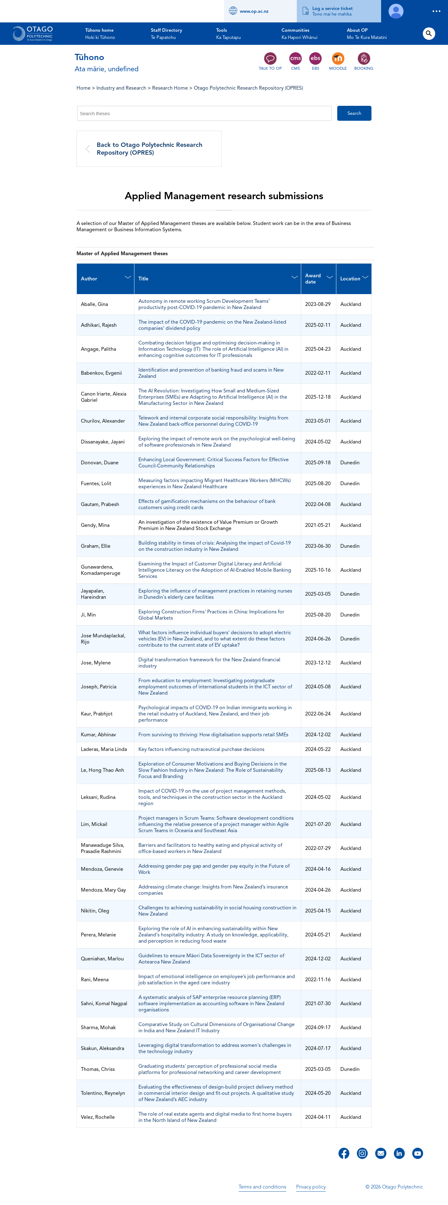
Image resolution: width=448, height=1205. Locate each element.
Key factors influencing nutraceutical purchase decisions (201, 749)
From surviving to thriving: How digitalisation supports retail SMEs (213, 735)
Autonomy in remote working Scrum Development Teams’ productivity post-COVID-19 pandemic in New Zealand (204, 304)
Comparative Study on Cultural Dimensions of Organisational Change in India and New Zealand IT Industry (216, 1027)
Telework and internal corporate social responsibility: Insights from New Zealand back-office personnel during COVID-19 (213, 421)
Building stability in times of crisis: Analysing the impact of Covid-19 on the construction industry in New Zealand (214, 546)
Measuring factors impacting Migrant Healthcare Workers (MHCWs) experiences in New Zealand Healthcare (214, 483)
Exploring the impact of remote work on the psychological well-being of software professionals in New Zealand (216, 442)
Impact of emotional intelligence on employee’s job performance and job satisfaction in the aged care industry (216, 979)
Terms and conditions (262, 1187)
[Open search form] (429, 33)
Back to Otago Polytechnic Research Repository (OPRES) (149, 149)
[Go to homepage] (32, 33)
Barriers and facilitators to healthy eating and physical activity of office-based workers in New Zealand (210, 848)
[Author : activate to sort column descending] (105, 279)
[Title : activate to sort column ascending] (217, 279)
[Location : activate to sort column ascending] (353, 279)
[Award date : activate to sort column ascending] (318, 279)
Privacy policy (311, 1187)
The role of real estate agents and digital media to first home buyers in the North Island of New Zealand (215, 1117)
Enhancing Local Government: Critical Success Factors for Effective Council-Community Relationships (213, 463)
